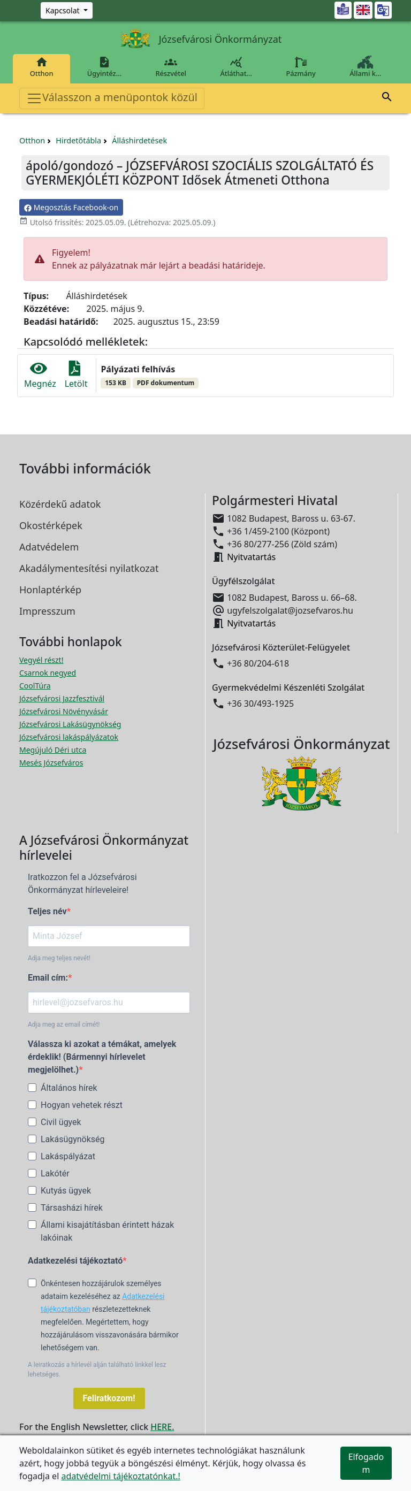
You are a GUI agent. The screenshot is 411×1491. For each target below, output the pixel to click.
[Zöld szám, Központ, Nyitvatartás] (67, 10)
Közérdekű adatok (60, 504)
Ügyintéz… (104, 67)
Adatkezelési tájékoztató (75, 1261)
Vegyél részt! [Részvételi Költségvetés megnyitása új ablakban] (41, 660)
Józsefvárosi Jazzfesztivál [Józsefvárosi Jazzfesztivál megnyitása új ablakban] (61, 698)
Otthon (41, 67)
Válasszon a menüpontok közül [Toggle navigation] (111, 98)
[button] (387, 98)
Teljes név (47, 911)
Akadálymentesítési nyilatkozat (88, 568)
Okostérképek (50, 525)
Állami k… (365, 67)
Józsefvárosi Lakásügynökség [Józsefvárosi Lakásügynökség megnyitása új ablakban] (70, 724)
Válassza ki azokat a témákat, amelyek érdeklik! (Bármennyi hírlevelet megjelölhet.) (102, 1057)
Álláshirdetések (139, 140)
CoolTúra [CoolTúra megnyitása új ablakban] (35, 685)
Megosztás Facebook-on (71, 207)
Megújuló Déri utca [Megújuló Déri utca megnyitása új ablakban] (52, 750)
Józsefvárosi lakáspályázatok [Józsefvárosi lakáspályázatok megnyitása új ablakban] (68, 737)
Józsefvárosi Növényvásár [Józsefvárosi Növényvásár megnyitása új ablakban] (63, 711)
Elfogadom (366, 1463)
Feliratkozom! (109, 1398)
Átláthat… (236, 67)
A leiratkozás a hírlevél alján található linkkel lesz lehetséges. (97, 1369)
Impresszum (47, 611)
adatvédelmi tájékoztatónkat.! (120, 1476)
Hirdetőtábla (78, 140)
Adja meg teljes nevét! (59, 958)
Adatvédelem (49, 546)
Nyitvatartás (251, 557)
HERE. (162, 1427)
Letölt (76, 375)
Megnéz (40, 375)
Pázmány (301, 67)
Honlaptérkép (50, 589)
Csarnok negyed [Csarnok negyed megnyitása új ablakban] (47, 673)
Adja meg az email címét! (64, 1024)
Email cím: (48, 978)
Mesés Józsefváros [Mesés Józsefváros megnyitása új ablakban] (51, 763)
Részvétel (171, 67)
